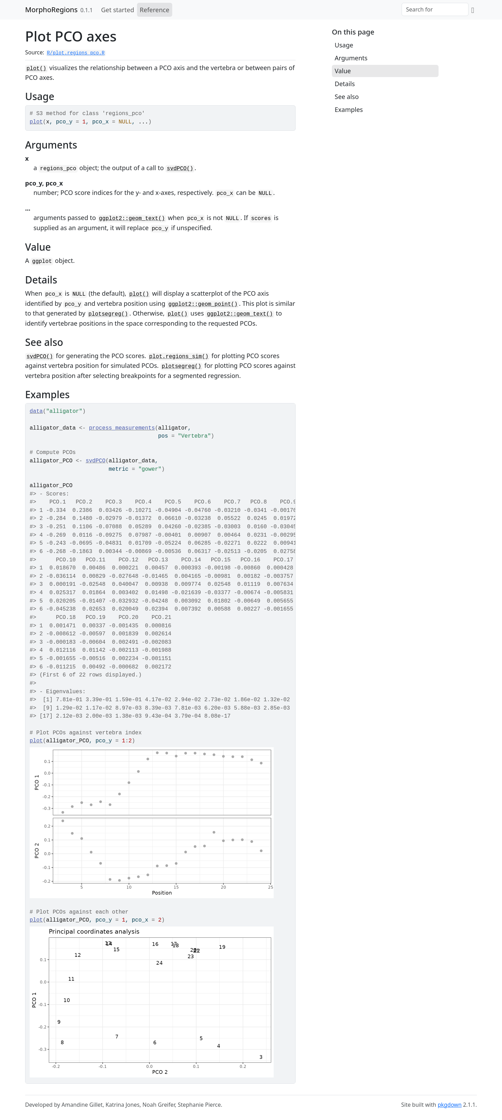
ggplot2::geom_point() (202, 304)
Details (345, 84)
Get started (117, 10)
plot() (36, 69)
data (36, 411)
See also (347, 96)
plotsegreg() (108, 314)
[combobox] (435, 9)
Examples (349, 109)
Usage (344, 45)
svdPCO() (180, 169)
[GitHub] (473, 10)
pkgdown (450, 1104)
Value (343, 71)
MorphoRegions (51, 9)
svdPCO (96, 461)
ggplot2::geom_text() (132, 218)
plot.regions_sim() (178, 357)
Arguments (351, 58)
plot (36, 122)
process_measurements (122, 428)
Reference (154, 10)
